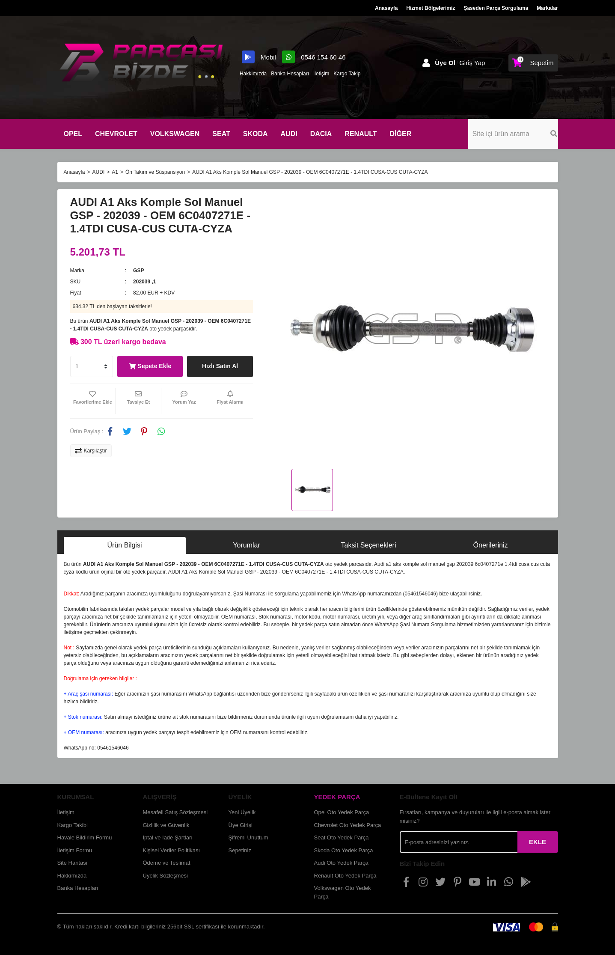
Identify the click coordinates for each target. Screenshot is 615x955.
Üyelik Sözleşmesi (165, 875)
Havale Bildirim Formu (84, 837)
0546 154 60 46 (313, 57)
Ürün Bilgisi (124, 545)
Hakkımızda (253, 74)
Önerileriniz (490, 545)
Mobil (260, 57)
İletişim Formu (74, 850)
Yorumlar (246, 545)
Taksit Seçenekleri (368, 545)
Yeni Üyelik (242, 812)
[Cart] (533, 62)
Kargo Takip (346, 74)
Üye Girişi (241, 825)
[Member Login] (426, 63)
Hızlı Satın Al (220, 366)
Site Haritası (72, 863)
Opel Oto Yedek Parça (341, 812)
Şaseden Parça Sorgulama (495, 8)
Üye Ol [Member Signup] (445, 62)
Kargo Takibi (72, 825)
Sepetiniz (240, 850)
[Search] (513, 134)
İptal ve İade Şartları (168, 837)
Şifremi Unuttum (248, 837)
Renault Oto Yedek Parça (345, 875)
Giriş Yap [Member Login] (472, 62)
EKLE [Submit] (537, 841)
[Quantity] (91, 366)
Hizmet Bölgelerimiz (430, 8)
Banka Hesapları (290, 74)
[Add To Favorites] (93, 401)
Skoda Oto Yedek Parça (343, 850)
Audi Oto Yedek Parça (341, 863)
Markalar (547, 8)
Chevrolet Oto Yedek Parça (347, 825)
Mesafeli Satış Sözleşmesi (175, 812)
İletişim (321, 74)
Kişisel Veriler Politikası (171, 850)
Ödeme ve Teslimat (166, 863)
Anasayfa (386, 8)
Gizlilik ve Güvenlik (166, 825)
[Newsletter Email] (458, 842)
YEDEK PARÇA (337, 796)
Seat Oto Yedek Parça (341, 837)
